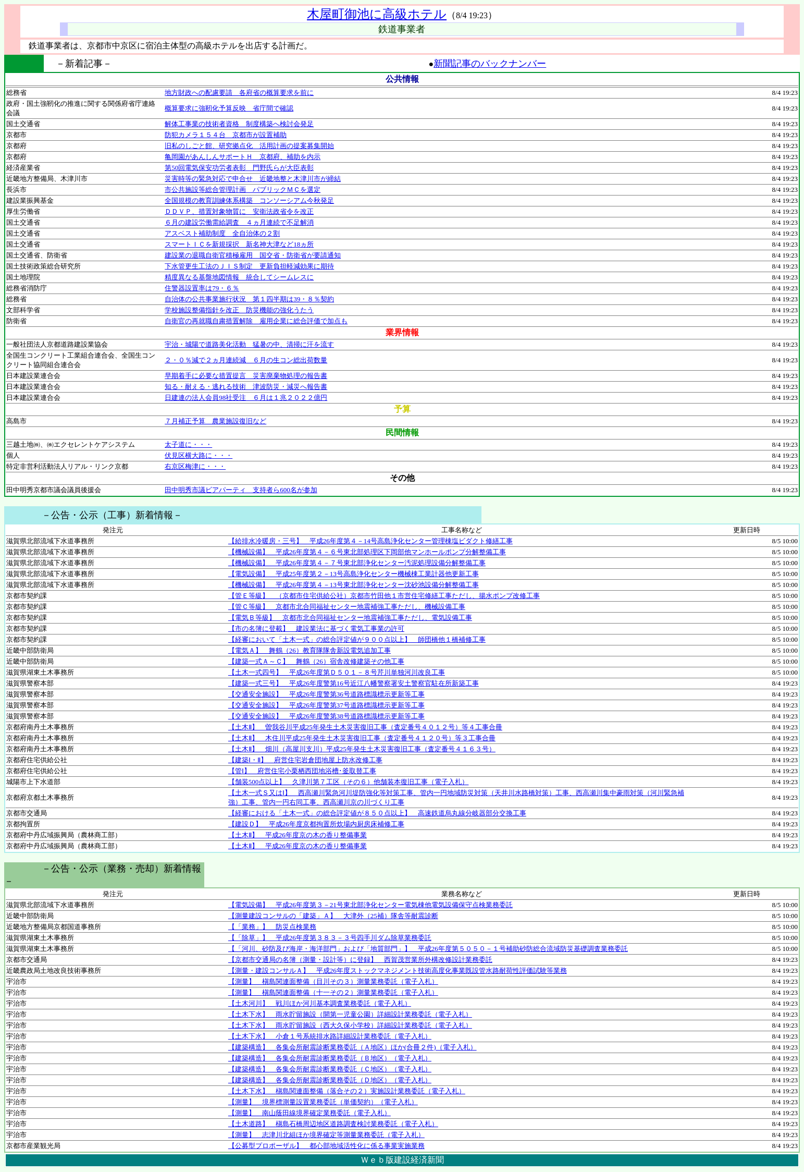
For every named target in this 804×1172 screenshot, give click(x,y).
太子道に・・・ (188, 444)
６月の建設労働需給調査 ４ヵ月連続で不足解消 (239, 222)
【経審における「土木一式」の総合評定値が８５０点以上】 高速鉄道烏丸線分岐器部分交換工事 (377, 813)
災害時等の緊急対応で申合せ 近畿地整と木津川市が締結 (253, 178)
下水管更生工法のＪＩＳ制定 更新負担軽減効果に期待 (249, 266)
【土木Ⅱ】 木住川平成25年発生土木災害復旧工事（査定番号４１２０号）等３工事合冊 (362, 738)
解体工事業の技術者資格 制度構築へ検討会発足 (239, 124)
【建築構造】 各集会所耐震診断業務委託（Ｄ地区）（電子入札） (329, 1080)
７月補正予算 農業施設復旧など (215, 421)
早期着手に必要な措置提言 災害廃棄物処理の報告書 (246, 376)
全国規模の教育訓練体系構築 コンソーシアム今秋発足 (249, 200)
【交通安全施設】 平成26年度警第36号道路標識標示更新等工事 (326, 694)
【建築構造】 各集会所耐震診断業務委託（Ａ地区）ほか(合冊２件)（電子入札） (352, 1047)
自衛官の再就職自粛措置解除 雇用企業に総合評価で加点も (256, 321)
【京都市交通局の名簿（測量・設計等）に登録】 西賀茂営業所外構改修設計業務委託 (360, 959)
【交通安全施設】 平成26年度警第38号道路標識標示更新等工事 (326, 716)
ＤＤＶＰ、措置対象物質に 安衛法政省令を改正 (239, 211)
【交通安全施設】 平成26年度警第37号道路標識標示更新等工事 (326, 705)
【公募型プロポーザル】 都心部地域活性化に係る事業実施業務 (326, 1146)
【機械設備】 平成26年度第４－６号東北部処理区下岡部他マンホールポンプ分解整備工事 (367, 552)
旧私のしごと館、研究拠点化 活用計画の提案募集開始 (249, 146)
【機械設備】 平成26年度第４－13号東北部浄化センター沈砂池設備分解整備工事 (353, 585)
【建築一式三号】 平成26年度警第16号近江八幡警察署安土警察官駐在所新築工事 (353, 683)
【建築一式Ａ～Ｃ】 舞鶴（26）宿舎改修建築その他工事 (316, 661)
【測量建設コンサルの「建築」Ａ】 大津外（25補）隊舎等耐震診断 (333, 916)
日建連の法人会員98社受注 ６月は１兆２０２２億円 (246, 397)
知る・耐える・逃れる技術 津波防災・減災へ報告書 (246, 386)
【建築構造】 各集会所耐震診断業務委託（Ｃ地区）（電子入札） (329, 1069)
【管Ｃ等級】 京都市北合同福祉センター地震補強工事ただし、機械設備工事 (346, 607)
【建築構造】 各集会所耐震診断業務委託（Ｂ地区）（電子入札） (329, 1058)
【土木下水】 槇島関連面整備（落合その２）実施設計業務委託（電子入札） (346, 1091)
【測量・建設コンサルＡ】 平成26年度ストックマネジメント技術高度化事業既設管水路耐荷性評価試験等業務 (397, 970)
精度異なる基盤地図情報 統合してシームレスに (239, 277)
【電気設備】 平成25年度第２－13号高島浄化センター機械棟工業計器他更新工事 (353, 574)
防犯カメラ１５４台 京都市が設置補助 (226, 135)
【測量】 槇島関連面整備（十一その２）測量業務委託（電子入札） (333, 992)
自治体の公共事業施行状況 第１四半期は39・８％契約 (249, 299)
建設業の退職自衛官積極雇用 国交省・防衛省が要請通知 (253, 255)
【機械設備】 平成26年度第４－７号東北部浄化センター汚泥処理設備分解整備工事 (357, 563)
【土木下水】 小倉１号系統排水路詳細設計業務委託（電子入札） (329, 1036)
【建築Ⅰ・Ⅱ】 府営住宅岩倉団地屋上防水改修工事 (305, 760)
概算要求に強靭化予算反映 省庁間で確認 (229, 108)
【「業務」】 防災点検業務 (272, 927)
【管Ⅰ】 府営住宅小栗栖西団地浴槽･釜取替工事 (302, 771)
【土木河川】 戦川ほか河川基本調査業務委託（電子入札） (319, 1003)
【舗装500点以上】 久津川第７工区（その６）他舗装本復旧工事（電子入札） (348, 782)
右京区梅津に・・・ (195, 466)
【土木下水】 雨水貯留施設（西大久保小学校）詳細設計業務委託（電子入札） (350, 1025)
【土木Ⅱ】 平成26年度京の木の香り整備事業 (297, 835)
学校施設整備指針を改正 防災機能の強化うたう (239, 310)
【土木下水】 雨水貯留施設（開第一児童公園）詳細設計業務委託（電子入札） (350, 1014)
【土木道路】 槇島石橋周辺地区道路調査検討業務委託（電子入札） (333, 1124)
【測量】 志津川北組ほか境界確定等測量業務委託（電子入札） (326, 1135)
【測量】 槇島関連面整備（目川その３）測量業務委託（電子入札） (333, 981)
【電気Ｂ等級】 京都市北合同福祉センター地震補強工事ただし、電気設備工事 (350, 617)
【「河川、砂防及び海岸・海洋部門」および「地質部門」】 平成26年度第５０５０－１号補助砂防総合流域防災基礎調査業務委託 (428, 949)
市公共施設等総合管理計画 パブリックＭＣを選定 (242, 189)
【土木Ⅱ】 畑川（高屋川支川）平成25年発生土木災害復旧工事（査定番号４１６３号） (362, 749)
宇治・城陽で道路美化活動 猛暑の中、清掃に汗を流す (249, 344)
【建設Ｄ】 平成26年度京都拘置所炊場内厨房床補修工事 (316, 824)
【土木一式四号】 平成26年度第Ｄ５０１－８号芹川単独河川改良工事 (336, 672)
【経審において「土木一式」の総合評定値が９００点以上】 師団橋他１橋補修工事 (357, 639)
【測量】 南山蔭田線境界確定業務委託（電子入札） (309, 1113)
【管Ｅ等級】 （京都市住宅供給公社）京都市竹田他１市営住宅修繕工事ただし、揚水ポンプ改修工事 (384, 596)
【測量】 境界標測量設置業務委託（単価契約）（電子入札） (323, 1102)
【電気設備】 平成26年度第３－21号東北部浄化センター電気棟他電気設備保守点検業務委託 (370, 905)
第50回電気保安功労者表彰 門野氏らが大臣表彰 (239, 168)
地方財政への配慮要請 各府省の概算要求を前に (239, 92)
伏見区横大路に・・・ (198, 455)
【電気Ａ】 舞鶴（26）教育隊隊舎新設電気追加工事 (309, 650)
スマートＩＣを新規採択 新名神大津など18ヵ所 (239, 244)
